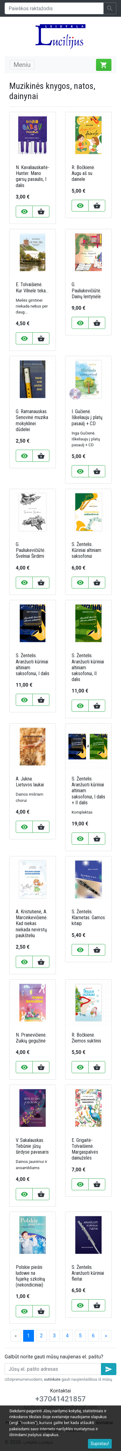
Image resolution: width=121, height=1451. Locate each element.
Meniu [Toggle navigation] (22, 64)
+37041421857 (60, 1399)
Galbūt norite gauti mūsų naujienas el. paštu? (54, 1357)
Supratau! (100, 1443)
